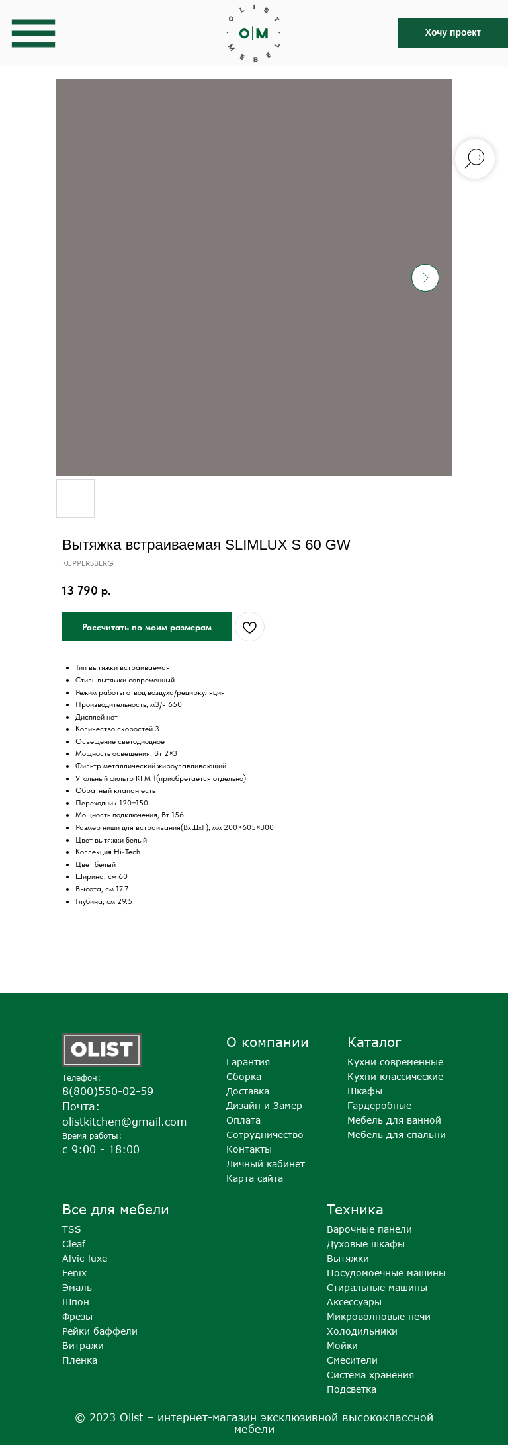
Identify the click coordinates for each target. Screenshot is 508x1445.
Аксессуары (354, 1301)
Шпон (75, 1301)
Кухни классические (395, 1076)
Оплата (243, 1120)
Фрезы (77, 1316)
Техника (355, 1208)
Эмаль (77, 1287)
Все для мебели (115, 1208)
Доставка (247, 1090)
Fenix (74, 1272)
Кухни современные (395, 1061)
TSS (71, 1229)
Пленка (79, 1360)
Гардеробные (379, 1105)
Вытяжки (348, 1258)
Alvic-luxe (84, 1258)
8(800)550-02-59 (107, 1091)
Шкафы (364, 1090)
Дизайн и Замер (264, 1105)
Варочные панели (369, 1229)
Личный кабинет (265, 1163)
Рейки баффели (100, 1331)
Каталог (374, 1041)
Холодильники (362, 1331)
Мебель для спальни (396, 1134)
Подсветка (351, 1389)
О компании (267, 1041)
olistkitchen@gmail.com (124, 1122)
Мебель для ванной (394, 1120)
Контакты (249, 1149)
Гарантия (248, 1061)
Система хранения (370, 1374)
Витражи (83, 1345)
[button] (453, 33)
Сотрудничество (265, 1134)
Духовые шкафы (366, 1243)
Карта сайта (254, 1178)
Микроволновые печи (379, 1316)
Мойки (342, 1345)
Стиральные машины (377, 1287)
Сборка (243, 1076)
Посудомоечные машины (386, 1272)
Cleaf (73, 1243)
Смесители (352, 1360)
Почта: (81, 1106)
